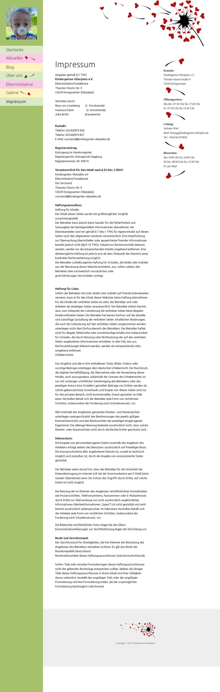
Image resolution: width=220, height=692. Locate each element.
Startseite (15, 49)
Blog (10, 67)
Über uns (20, 76)
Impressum (16, 101)
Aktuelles (21, 59)
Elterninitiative (19, 84)
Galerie (19, 93)
